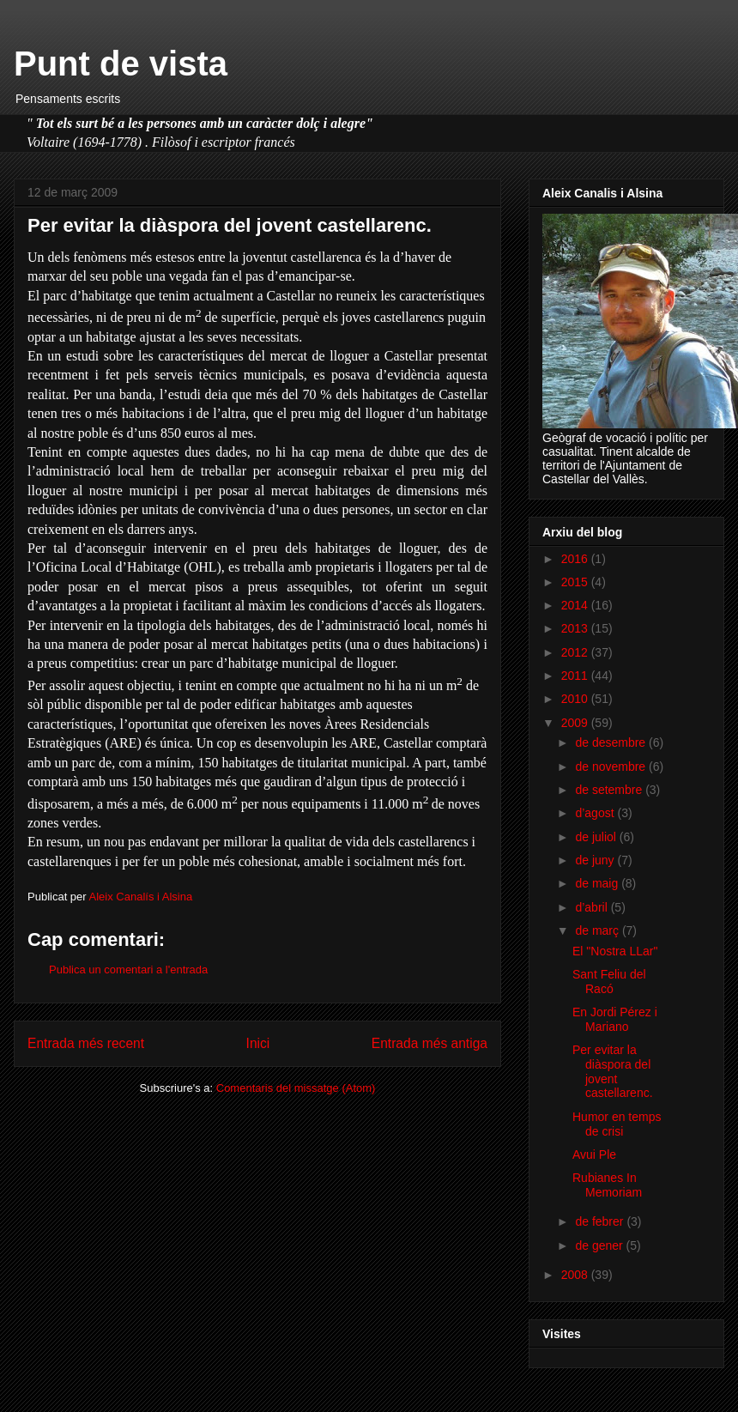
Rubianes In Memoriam (607, 1185)
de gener (600, 1245)
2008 (576, 1275)
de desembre (612, 742)
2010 (576, 699)
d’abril (592, 907)
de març (598, 930)
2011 (576, 675)
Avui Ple (594, 1154)
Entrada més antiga (429, 1043)
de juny (596, 860)
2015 (576, 582)
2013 (576, 628)
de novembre (612, 766)
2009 (576, 723)
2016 (576, 559)
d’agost (596, 813)
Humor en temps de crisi (616, 1124)
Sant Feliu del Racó (609, 981)
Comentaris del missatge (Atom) (296, 1088)
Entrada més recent (85, 1043)
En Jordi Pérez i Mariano (614, 1019)
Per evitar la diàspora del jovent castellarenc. (612, 1071)
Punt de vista (120, 63)
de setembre (610, 790)
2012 (576, 652)
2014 (576, 605)
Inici (258, 1043)
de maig (598, 883)
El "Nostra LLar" (614, 951)
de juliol (597, 837)
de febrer (600, 1221)
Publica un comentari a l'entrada (128, 969)
